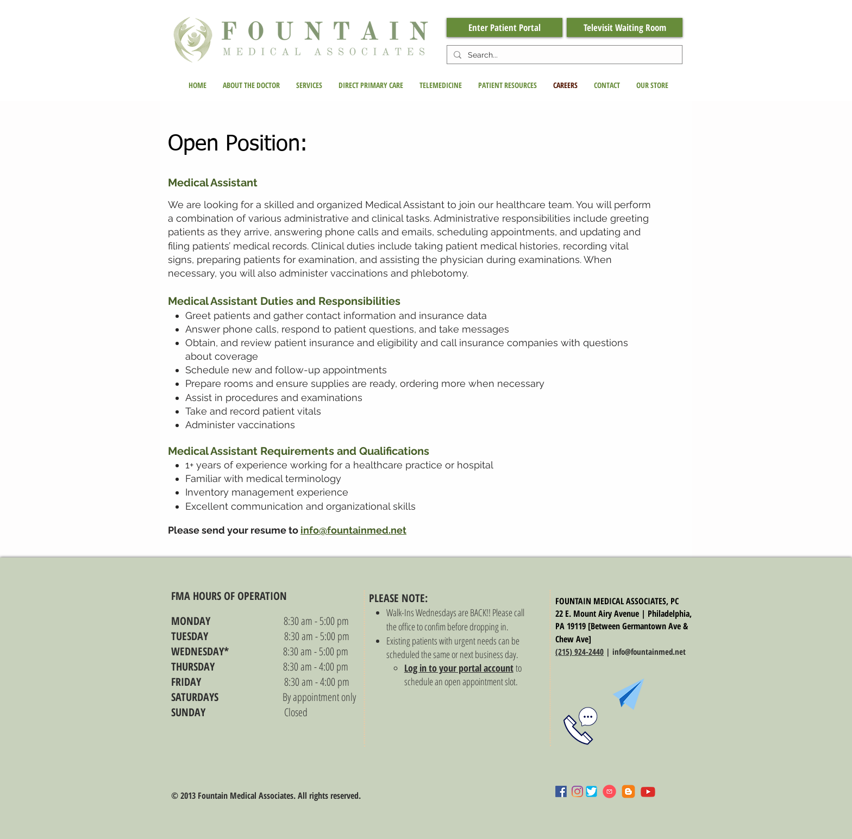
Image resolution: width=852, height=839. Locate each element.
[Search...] (563, 55)
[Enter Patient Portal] (504, 27)
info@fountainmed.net (353, 530)
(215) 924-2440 (579, 651)
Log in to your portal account (458, 667)
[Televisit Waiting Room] (624, 27)
